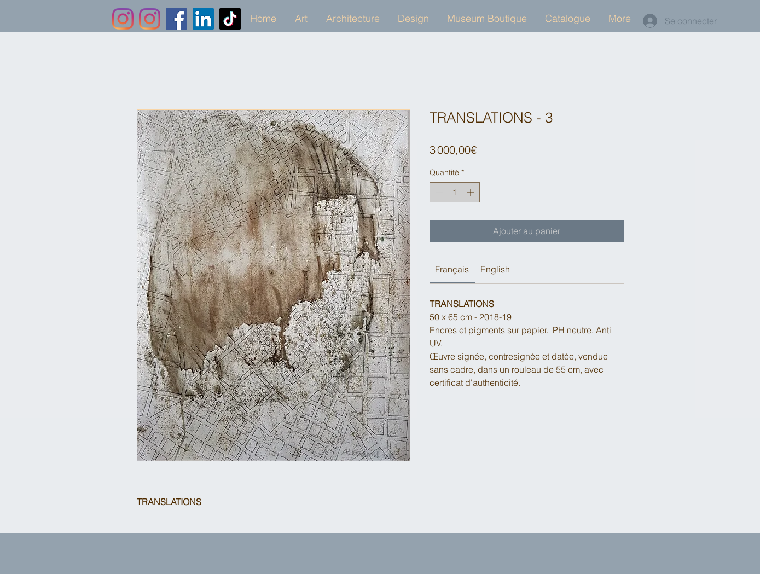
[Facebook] (176, 19)
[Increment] (471, 192)
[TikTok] (230, 19)
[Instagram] (123, 19)
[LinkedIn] (203, 19)
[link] (452, 269)
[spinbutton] (455, 192)
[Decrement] (438, 192)
